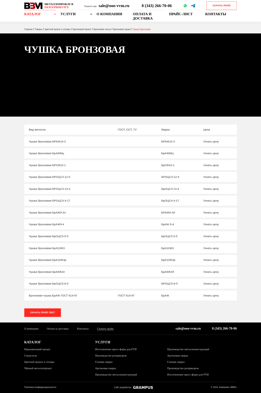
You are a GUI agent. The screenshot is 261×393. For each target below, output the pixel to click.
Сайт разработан (133, 387)
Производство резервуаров (111, 355)
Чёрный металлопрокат (38, 368)
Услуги (68, 14)
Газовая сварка (104, 362)
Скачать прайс (221, 5)
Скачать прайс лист (42, 312)
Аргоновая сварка (177, 355)
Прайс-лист (181, 14)
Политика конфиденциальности (40, 387)
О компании (109, 14)
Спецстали (30, 355)
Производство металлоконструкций (188, 349)
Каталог (32, 14)
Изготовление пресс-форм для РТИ (116, 349)
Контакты (215, 14)
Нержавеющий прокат (37, 349)
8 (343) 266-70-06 (157, 5)
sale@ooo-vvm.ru (114, 5)
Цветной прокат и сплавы (39, 362)
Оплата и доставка (143, 16)
